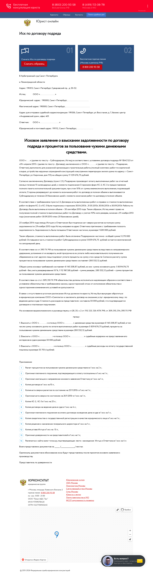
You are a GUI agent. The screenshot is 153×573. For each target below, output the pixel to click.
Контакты (79, 15)
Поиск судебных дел (96, 14)
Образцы (66, 15)
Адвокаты (54, 15)
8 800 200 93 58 (48, 492)
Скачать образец (34, 64)
